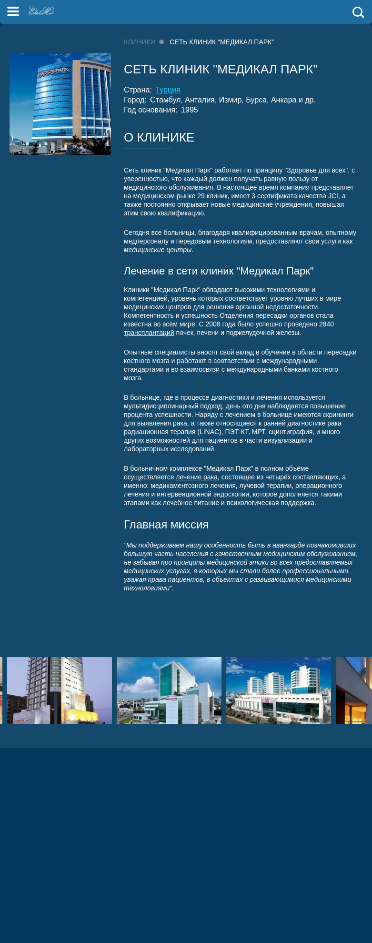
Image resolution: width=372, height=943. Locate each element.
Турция (167, 90)
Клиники (139, 42)
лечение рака (197, 477)
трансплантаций (149, 332)
